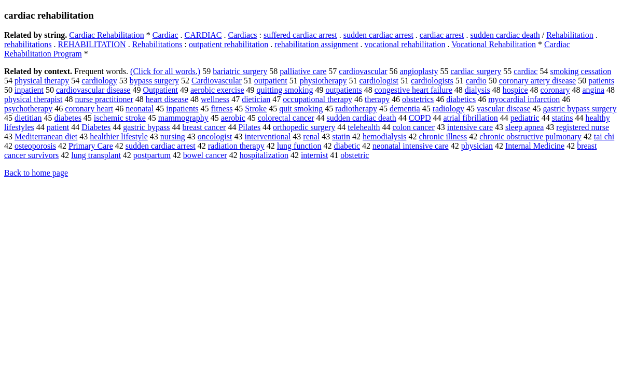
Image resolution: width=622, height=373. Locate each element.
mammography (183, 117)
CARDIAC (203, 35)
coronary (555, 89)
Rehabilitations (157, 44)
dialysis (477, 89)
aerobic (233, 117)
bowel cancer (205, 155)
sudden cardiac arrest (378, 35)
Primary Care (90, 145)
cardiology (99, 80)
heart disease (167, 99)
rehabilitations (28, 44)
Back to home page (36, 172)
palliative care (303, 71)
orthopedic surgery (304, 127)
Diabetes (95, 127)
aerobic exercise (217, 89)
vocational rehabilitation (405, 44)
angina (593, 89)
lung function (299, 145)
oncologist (215, 136)
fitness (222, 108)
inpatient (29, 89)
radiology (448, 108)
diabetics (461, 99)
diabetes (67, 117)
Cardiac (165, 35)
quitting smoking (285, 89)
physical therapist (33, 99)
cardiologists (432, 80)
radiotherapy (356, 108)
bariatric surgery (240, 71)
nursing (172, 136)
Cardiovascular (216, 80)
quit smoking (301, 108)
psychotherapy (28, 108)
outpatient (270, 80)
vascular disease (504, 108)
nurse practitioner (104, 99)
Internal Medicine (534, 145)
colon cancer (413, 127)
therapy (377, 99)
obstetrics (418, 99)
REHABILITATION (92, 44)
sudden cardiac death (505, 35)
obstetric (354, 155)
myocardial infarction (524, 99)
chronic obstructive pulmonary (530, 136)
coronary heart (89, 108)
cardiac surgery (475, 71)
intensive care (470, 127)
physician (477, 145)
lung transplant (96, 155)
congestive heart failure (413, 89)
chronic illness (443, 136)
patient (58, 127)
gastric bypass (146, 127)
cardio (476, 80)
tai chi (604, 136)
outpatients (343, 89)
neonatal (140, 108)
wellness (215, 99)
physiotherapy (323, 80)
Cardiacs (242, 35)
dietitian (28, 117)
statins (562, 117)
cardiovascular (363, 71)
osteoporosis (35, 145)
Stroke (256, 108)
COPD (420, 117)
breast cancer (204, 127)
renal (311, 136)
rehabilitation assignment (316, 44)
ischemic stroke (120, 117)
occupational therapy (317, 99)
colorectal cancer (286, 117)
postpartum (152, 155)
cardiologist (378, 80)
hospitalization (264, 155)
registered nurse (582, 127)
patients (601, 80)
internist (314, 155)
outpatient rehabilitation (228, 44)
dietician (256, 99)
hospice (515, 89)
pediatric (525, 117)
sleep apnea (524, 127)
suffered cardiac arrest (300, 35)
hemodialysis (384, 136)
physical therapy (42, 80)
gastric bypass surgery (580, 108)
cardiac (525, 71)
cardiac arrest (442, 35)
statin (341, 136)
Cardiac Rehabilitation (106, 35)
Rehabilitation (569, 35)
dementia (405, 108)
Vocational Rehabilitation (493, 44)
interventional (267, 136)
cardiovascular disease (93, 89)
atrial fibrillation (470, 117)
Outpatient (160, 89)
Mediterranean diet (46, 136)
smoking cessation (580, 71)
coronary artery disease (537, 80)
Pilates (249, 127)
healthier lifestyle (119, 136)
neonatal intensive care (410, 145)
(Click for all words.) (165, 71)
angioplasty (419, 71)
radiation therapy (236, 145)
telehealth (364, 127)
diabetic (347, 145)
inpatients (182, 108)
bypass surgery (154, 80)
